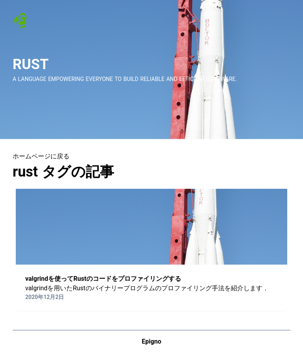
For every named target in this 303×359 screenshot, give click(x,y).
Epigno (151, 341)
